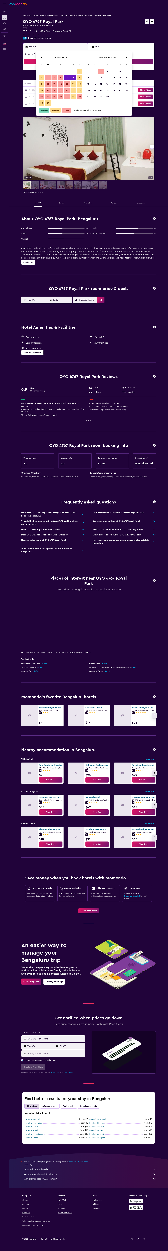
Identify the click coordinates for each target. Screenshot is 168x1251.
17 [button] (48, 90)
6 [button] (67, 78)
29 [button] (79, 97)
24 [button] (48, 97)
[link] (50, 780)
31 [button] (48, 103)
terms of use (55, 1072)
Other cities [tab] (32, 1106)
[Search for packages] (4, 28)
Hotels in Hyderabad (33, 1123)
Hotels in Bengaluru (85, 15)
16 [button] (42, 90)
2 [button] (41, 78)
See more (149, 759)
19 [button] (61, 90)
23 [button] (41, 97)
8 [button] (79, 78)
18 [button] (54, 90)
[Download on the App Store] (136, 1207)
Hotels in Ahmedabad (34, 1134)
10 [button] (48, 84)
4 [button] (54, 78)
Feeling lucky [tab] (68, 1106)
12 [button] (61, 84)
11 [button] (54, 84)
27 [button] (67, 97)
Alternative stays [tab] (50, 1106)
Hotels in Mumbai (32, 1119)
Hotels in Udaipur (96, 1127)
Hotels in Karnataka (68, 15)
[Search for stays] (4, 17)
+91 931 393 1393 (31, 34)
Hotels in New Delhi (97, 1119)
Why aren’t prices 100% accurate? (90, 1178)
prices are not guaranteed (78, 1162)
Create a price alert (132, 896)
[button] (4, 4)
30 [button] (41, 103)
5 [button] (60, 78)
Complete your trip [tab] (88, 1106)
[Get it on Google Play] (136, 1201)
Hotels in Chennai (96, 1123)
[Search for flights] (4, 12)
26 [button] (60, 97)
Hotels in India (52, 15)
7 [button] (73, 78)
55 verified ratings (42, 38)
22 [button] (79, 90)
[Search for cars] (4, 23)
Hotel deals (27, 15)
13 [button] (67, 84)
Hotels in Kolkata (96, 1130)
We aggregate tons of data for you (90, 1174)
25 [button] (54, 97)
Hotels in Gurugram (97, 1138)
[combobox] (55, 1039)
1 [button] (79, 71)
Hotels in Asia (39, 15)
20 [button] (67, 90)
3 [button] (48, 78)
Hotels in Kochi (31, 1130)
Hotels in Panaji (31, 1138)
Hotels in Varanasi (96, 1134)
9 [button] (41, 84)
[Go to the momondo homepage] (18, 4)
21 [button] (73, 90)
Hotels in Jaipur (31, 1127)
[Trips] (4, 36)
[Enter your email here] (56, 1053)
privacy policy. (68, 1072)
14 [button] (73, 84)
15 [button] (80, 84)
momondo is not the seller (90, 1169)
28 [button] (73, 97)
